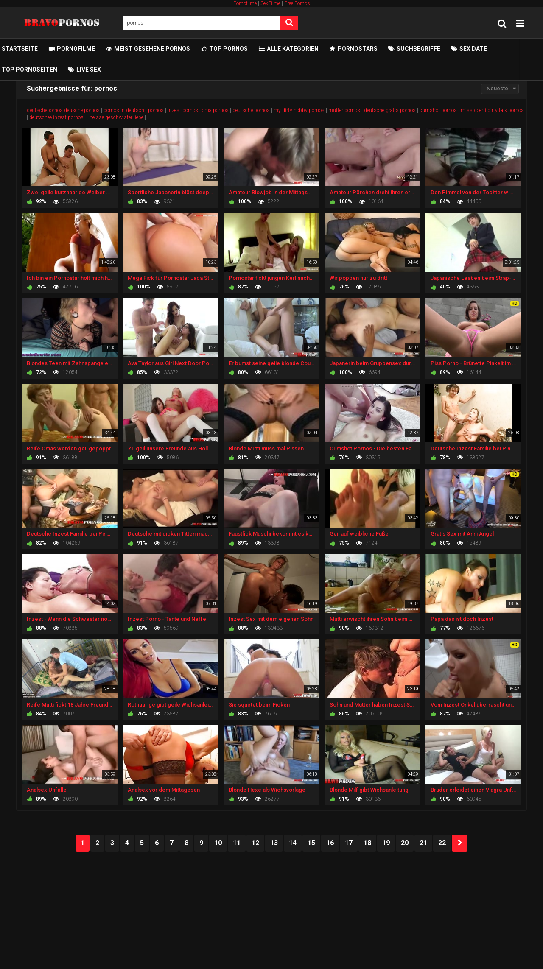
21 (423, 843)
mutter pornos (344, 110)
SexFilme (270, 3)
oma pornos (215, 110)
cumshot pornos (438, 110)
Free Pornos (297, 3)
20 (405, 843)
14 (293, 843)
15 (311, 843)
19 (386, 843)
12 (255, 843)
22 (442, 843)
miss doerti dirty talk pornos (492, 110)
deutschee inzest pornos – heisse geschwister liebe (86, 117)
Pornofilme (245, 3)
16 (330, 843)
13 (274, 843)
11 (237, 843)
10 (218, 843)
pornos (156, 110)
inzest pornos (183, 110)
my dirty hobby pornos (299, 110)
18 (367, 843)
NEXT (459, 843)
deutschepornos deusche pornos (63, 110)
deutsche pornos (251, 110)
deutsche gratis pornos (390, 110)
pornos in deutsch (124, 110)
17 (349, 843)
